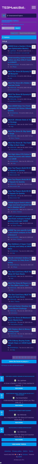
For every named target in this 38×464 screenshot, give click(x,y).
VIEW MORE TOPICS (19, 444)
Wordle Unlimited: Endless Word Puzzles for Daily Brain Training (19, 260)
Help (10, 78)
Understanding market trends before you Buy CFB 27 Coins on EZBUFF (19, 60)
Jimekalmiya (14, 113)
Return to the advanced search (13, 24)
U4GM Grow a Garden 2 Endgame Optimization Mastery (20, 376)
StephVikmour (14, 265)
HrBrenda (13, 76)
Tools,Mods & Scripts (15, 101)
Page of (14, 33)
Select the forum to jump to (19, 361)
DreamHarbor (14, 64)
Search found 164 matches (27, 33)
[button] (34, 357)
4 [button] (22, 357)
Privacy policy (17, 451)
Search (18, 28)
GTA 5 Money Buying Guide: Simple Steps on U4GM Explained (19, 343)
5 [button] (25, 357)
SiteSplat (25, 454)
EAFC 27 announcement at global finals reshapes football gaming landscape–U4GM (19, 218)
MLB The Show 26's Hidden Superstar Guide (20, 427)
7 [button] (31, 357)
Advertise (7, 451)
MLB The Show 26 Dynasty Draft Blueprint (20, 410)
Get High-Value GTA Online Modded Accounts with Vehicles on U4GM (19, 156)
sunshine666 (14, 209)
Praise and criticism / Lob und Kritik (19, 53)
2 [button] (16, 357)
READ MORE (19, 388)
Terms (31, 451)
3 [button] (19, 357)
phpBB (20, 456)
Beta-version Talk (14, 90)
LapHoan (13, 51)
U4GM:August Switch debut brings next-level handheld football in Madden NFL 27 (20, 205)
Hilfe (12, 278)
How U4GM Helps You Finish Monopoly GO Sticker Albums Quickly (19, 108)
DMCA (25, 451)
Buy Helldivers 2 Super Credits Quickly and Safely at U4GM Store (19, 246)
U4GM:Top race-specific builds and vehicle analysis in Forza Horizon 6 (19, 232)
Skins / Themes (15, 138)
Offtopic (14, 67)
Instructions (14, 313)
